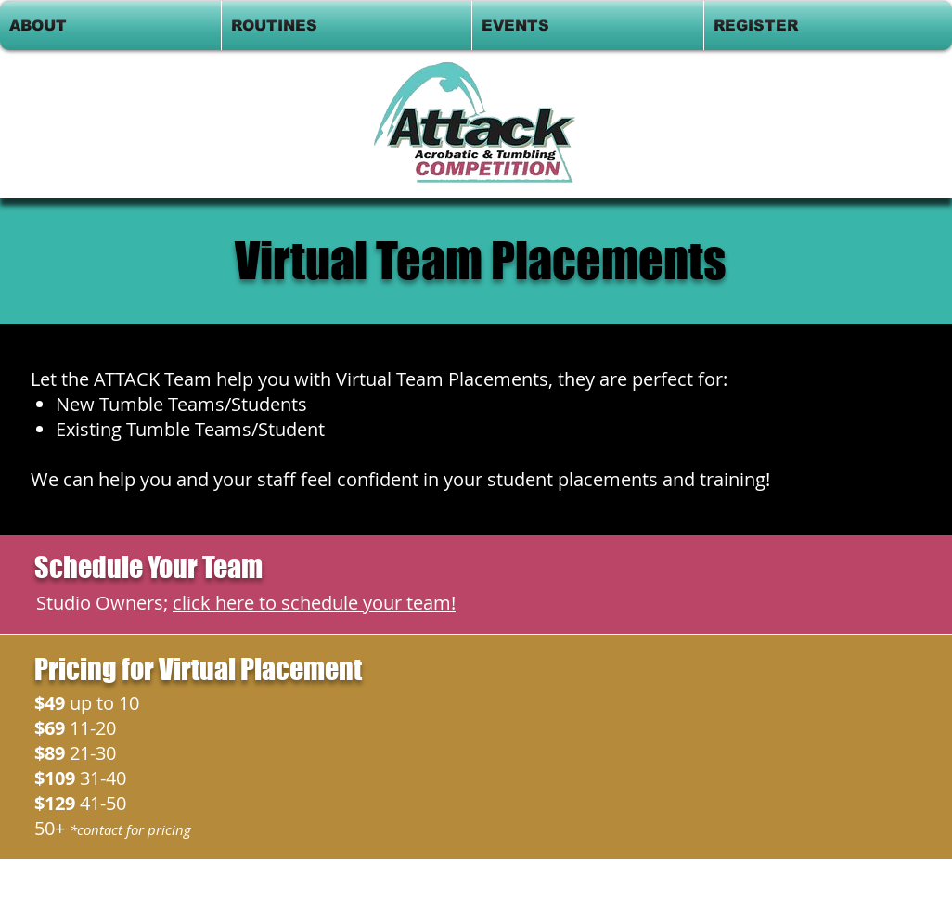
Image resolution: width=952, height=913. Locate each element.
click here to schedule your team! (314, 602)
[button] (110, 25)
